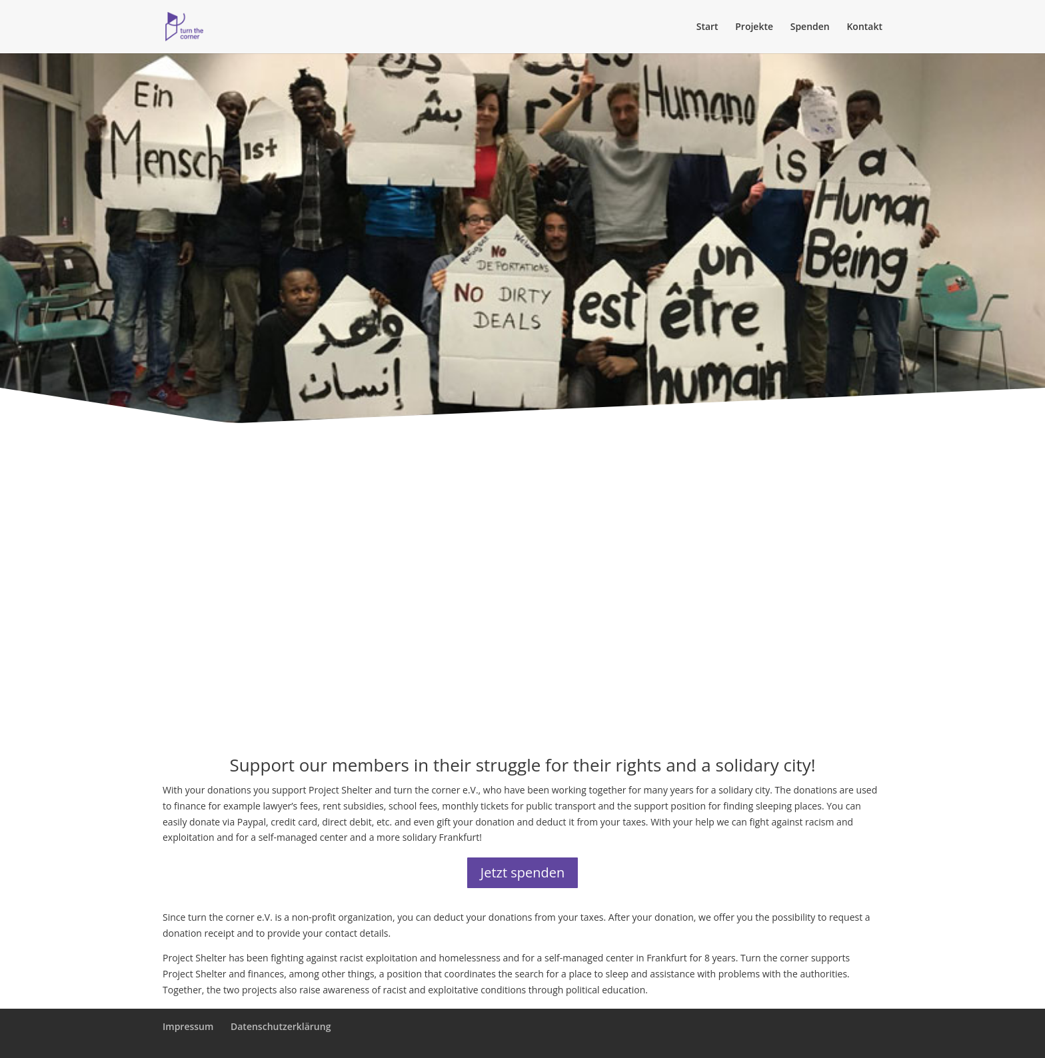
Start (707, 27)
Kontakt (864, 27)
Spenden (810, 27)
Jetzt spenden (522, 872)
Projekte (754, 27)
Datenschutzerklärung (281, 1026)
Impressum (188, 1026)
